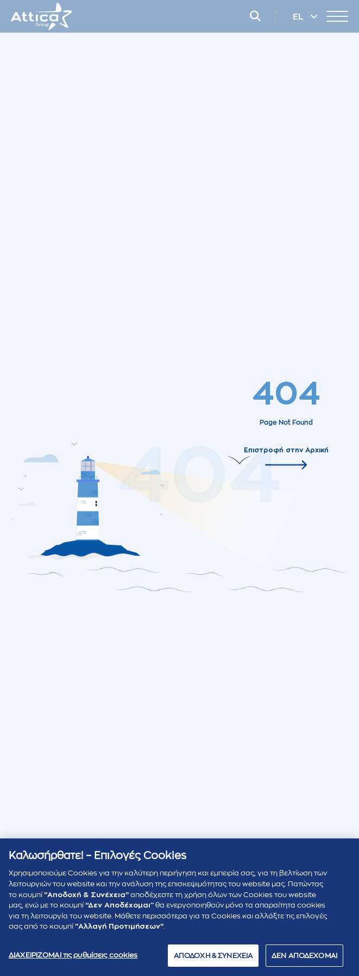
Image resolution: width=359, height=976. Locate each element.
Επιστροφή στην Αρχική (286, 449)
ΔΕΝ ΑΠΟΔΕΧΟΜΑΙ (304, 959)
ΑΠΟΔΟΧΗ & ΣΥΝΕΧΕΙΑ (213, 959)
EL (299, 17)
